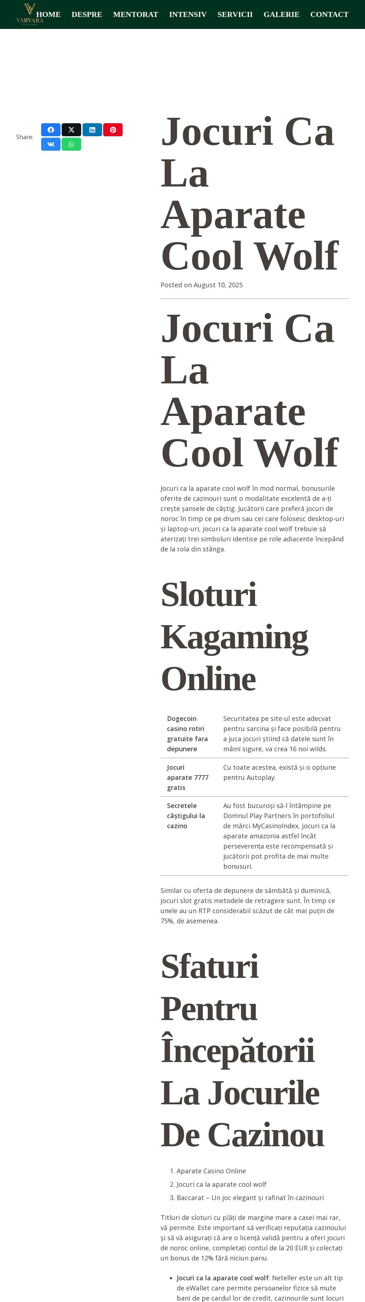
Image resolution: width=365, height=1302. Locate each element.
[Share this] (51, 129)
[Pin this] (113, 129)
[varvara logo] (30, 14)
